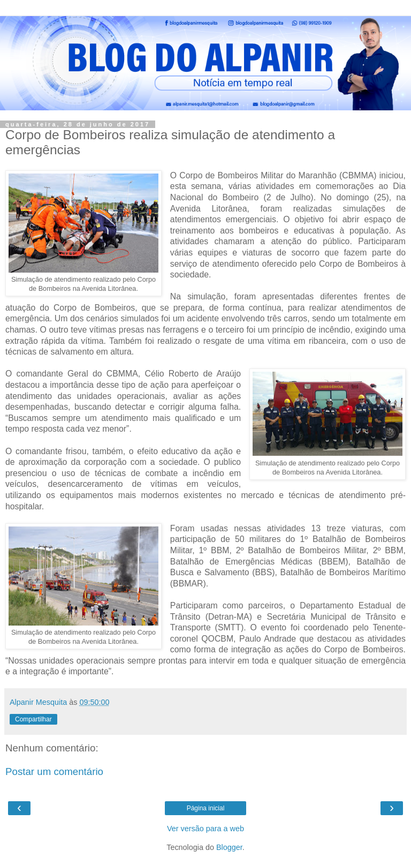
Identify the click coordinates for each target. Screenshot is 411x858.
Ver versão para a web (205, 828)
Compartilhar (33, 719)
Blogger (229, 847)
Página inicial (206, 808)
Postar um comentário (54, 771)
